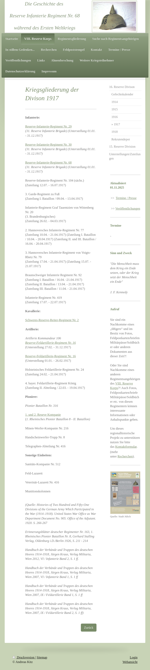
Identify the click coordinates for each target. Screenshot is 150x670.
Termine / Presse (126, 198)
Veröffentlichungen (127, 208)
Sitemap (42, 657)
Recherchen (125, 456)
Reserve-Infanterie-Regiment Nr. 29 (48, 126)
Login (134, 657)
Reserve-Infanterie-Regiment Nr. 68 (48, 162)
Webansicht (130, 662)
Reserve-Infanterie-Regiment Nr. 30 (48, 144)
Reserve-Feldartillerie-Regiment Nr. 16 (50, 356)
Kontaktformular (126, 446)
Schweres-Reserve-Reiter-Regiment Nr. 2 (52, 320)
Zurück (88, 627)
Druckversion (23, 657)
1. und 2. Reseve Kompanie (43, 415)
